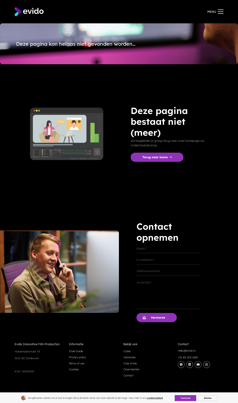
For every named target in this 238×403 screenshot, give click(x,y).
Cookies (74, 369)
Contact (128, 375)
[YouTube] (198, 364)
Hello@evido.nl (186, 350)
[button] (215, 12)
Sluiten (207, 398)
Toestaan (185, 398)
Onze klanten (131, 369)
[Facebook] (181, 364)
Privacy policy (77, 357)
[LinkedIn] (189, 364)
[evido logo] (29, 11)
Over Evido (130, 363)
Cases (127, 351)
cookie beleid (155, 397)
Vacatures (129, 357)
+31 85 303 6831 (188, 357)
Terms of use (76, 363)
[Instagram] (206, 364)
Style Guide (76, 351)
